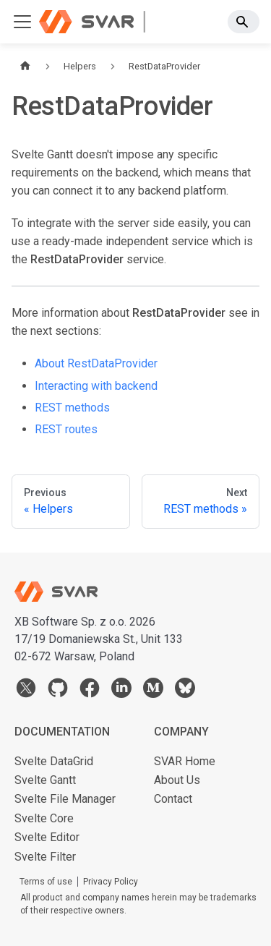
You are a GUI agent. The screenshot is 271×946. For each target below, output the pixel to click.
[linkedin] (121, 690)
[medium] (153, 690)
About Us (177, 780)
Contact (173, 799)
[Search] (243, 21)
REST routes (66, 429)
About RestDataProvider (96, 363)
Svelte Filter (45, 857)
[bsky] (185, 690)
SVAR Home (184, 761)
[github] (57, 690)
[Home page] (25, 66)
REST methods (72, 407)
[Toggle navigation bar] (22, 22)
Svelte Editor (46, 837)
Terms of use (46, 882)
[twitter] (26, 690)
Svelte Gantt (45, 780)
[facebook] (89, 690)
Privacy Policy (110, 882)
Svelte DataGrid (53, 761)
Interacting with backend (96, 386)
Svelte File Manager (65, 799)
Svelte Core (44, 818)
